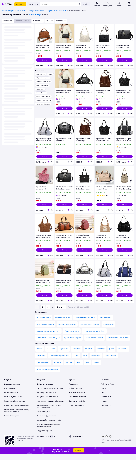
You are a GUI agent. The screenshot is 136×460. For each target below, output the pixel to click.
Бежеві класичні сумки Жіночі (94, 337)
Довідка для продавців (45, 390)
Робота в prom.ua (75, 394)
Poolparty (57, 368)
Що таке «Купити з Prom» (13, 403)
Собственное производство (59, 361)
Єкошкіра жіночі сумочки (90, 330)
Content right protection (77, 407)
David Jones (41, 361)
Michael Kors (95, 361)
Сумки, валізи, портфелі (57, 11)
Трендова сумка (105, 323)
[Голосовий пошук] (79, 4)
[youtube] (102, 442)
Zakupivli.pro (105, 411)
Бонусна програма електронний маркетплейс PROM (48, 431)
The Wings (101, 355)
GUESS (76, 361)
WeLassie (69, 368)
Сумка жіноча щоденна (72, 344)
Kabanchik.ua (106, 403)
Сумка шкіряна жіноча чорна (118, 344)
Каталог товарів (7, 11)
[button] (44, 60)
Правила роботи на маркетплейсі (49, 426)
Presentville (77, 355)
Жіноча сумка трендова (45, 330)
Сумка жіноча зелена (62, 323)
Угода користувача (43, 418)
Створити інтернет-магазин (46, 394)
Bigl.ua (103, 394)
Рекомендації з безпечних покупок (16, 411)
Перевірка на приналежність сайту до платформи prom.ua (17, 416)
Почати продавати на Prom (46, 398)
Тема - (44, 442)
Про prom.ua (73, 390)
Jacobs (111, 355)
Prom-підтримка (10, 394)
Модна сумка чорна (71, 337)
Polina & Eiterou (110, 361)
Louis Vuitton (123, 355)
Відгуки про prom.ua (76, 411)
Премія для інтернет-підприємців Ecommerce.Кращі (49, 412)
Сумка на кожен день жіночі (85, 323)
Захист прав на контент (77, 403)
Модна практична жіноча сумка (48, 344)
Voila (85, 361)
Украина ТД (64, 355)
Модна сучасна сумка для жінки (48, 337)
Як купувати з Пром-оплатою (14, 407)
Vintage (39, 355)
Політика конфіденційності (46, 422)
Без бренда (51, 355)
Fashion (96, 368)
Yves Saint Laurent (43, 368)
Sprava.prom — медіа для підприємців (50, 407)
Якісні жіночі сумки (44, 323)
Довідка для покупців (12, 390)
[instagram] (110, 442)
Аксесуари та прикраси (36, 11)
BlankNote (89, 355)
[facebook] (106, 442)
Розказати (78, 456)
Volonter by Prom (107, 390)
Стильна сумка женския (94, 344)
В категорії (34, 4)
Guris (87, 368)
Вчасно (104, 407)
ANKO (79, 368)
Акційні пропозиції (11, 398)
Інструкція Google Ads (44, 437)
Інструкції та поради (11, 422)
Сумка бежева (108, 330)
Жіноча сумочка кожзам (67, 330)
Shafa (103, 398)
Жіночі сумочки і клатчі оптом (47, 375)
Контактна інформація (77, 398)
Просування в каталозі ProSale (48, 403)
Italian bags (21, 11)
